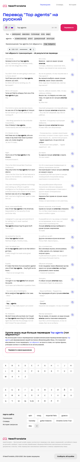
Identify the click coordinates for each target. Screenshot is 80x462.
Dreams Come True (64, 421)
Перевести (69, 28)
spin (30, 416)
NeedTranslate (14, 6)
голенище (35, 34)
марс (48, 34)
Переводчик (7, 418)
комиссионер (20, 39)
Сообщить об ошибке (65, 456)
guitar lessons (45, 421)
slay (30, 426)
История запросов (10, 424)
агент (30, 39)
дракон (64, 416)
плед (39, 416)
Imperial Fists (51, 416)
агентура (50, 39)
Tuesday (32, 421)
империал (16, 34)
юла (43, 34)
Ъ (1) (32, 401)
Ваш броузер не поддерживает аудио (21, 49)
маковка (25, 34)
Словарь (6, 421)
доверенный (39, 39)
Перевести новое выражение (20, 350)
